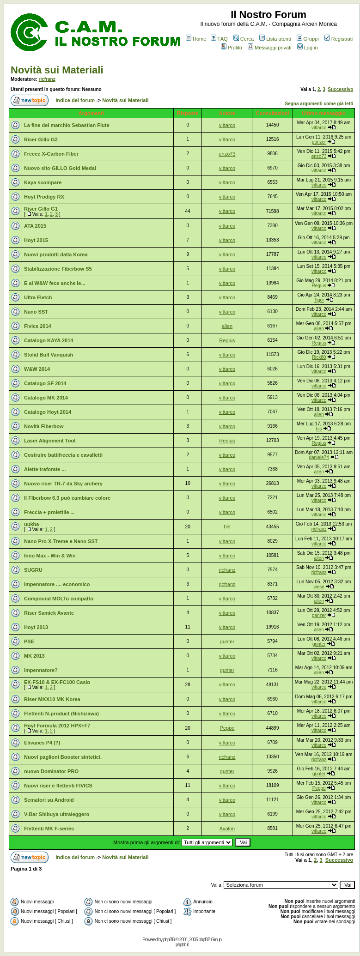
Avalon (227, 828)
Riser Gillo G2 (41, 139)
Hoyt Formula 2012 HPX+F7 (57, 725)
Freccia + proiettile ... (49, 512)
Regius (319, 285)
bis (319, 428)
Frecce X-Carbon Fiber (51, 154)
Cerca (243, 39)
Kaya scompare (42, 182)
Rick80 (319, 357)
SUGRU (33, 570)
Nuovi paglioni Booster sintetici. (63, 757)
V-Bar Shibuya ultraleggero (56, 814)
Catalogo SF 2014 (45, 383)
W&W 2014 (37, 369)
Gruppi (308, 39)
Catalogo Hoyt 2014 (47, 412)
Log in (307, 47)
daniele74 (319, 457)
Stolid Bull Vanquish (48, 354)
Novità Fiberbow (44, 426)
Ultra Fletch (38, 297)
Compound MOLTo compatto (58, 598)
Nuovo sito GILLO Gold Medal (60, 168)
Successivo (340, 89)
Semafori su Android (49, 800)
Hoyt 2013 (36, 627)
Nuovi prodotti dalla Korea (56, 254)
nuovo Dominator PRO (51, 771)
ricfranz (47, 79)
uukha (31, 524)
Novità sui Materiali (57, 70)
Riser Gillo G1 (41, 209)
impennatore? (41, 670)
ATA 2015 (35, 226)
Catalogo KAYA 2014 (48, 340)
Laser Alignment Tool (49, 440)
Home (196, 39)
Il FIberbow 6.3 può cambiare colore (67, 498)
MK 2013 (34, 656)
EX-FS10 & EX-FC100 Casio (57, 682)
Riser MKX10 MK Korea (52, 699)
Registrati (338, 39)
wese (318, 586)
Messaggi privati (269, 47)
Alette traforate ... (45, 469)
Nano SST (36, 312)
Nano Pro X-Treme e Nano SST (61, 541)
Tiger (319, 300)
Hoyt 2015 (36, 240)
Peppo (227, 728)
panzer (319, 142)
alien (227, 326)
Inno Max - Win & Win (50, 555)
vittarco (227, 125)
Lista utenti (275, 39)
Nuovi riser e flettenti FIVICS (58, 785)
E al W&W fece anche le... (54, 283)
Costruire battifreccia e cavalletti (63, 455)
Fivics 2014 (37, 326)
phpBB (169, 939)
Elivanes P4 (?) (42, 742)
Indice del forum (75, 100)
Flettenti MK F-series (49, 828)
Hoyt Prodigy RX (44, 197)
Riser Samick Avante (49, 613)
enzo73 (227, 154)
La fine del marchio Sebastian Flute (67, 125)
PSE (29, 641)
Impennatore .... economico (57, 584)
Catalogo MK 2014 (46, 397)
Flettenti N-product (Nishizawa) (61, 713)
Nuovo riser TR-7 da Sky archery (63, 483)
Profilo (231, 47)
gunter (227, 641)
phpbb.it (182, 944)
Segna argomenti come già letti (319, 103)
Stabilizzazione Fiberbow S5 (58, 269)
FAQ (219, 39)
